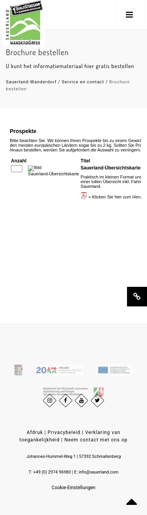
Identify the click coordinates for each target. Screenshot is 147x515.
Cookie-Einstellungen (74, 487)
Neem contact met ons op (95, 440)
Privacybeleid (64, 432)
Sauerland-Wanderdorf (31, 82)
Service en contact (83, 82)
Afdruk (35, 432)
